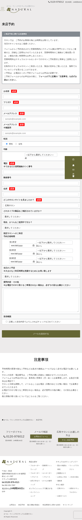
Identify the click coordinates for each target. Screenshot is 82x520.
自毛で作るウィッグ (35, 482)
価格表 (59, 481)
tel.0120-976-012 (10, 482)
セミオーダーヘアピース (47, 475)
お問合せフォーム (41, 436)
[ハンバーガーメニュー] (2, 9)
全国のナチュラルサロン (74, 490)
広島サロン (61, 488)
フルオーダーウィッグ (35, 467)
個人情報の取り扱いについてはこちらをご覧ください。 (26, 396)
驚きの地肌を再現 (62, 467)
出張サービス (62, 496)
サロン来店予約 (68, 440)
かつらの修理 (47, 481)
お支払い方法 (62, 477)
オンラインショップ (35, 494)
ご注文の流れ (74, 477)
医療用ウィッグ (47, 467)
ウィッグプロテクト (74, 467)
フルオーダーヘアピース (35, 475)
